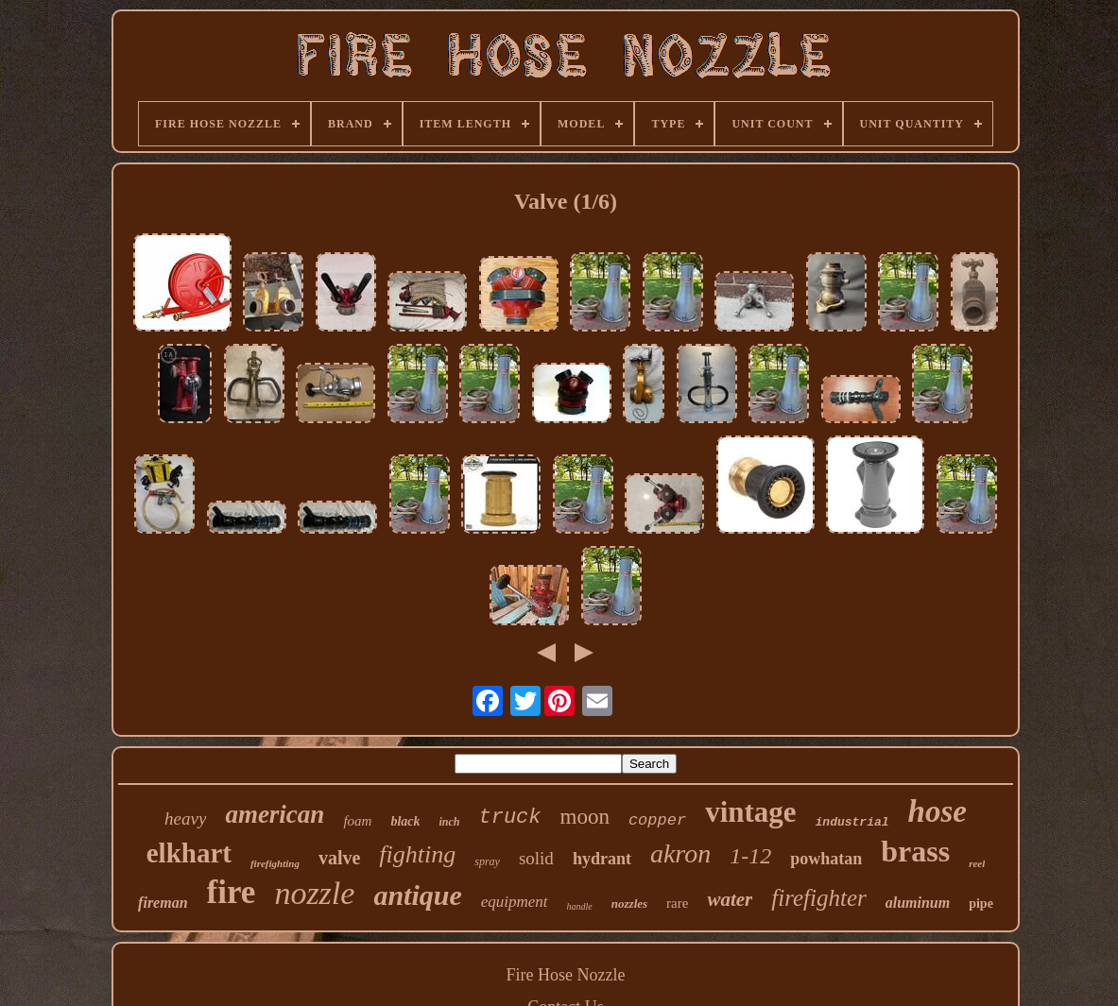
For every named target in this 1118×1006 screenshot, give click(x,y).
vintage (750, 811)
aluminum (918, 903)
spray (487, 861)
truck (510, 817)
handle (580, 906)
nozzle (314, 893)
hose (937, 811)
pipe (981, 903)
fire (231, 892)
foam (357, 820)
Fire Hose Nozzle (566, 974)
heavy (185, 818)
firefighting (275, 863)
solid (536, 858)
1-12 (750, 856)
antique (417, 895)
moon (585, 816)
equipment (514, 902)
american (274, 814)
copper (657, 820)
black (405, 821)
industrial (852, 822)
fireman (162, 903)
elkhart (189, 853)
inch (449, 821)
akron (680, 853)
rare (677, 903)
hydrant (602, 858)
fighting (417, 854)
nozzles (629, 903)
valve (339, 857)
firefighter (818, 898)
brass (915, 851)
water (729, 899)
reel (977, 863)
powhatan (826, 858)
